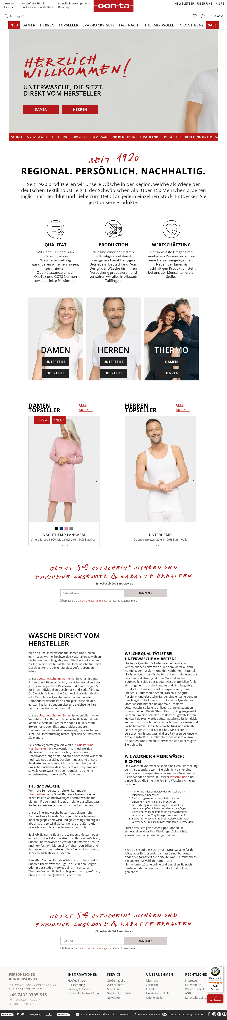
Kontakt (151, 989)
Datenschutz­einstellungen (201, 998)
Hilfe (219, 4)
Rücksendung (76, 985)
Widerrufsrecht (194, 989)
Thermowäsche (39, 794)
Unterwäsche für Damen (55, 679)
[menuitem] (23, 18)
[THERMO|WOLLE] (159, 25)
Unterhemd (160, 535)
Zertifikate (152, 985)
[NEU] (14, 25)
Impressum (192, 981)
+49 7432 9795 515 (28, 995)
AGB (188, 993)
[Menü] (221, 967)
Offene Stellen (155, 998)
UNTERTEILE (55, 361)
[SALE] (212, 25)
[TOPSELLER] (69, 25)
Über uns (205, 4)
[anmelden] (145, 593)
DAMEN (41, 109)
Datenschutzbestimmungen (93, 600)
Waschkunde (179, 777)
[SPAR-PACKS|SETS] (99, 25)
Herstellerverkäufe (158, 993)
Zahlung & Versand (79, 989)
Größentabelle (116, 981)
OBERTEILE (55, 373)
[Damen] (29, 25)
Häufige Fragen (77, 981)
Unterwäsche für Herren (55, 715)
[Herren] (47, 25)
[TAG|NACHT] (129, 25)
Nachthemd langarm (64, 535)
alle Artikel (86, 407)
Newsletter (184, 4)
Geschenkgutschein (119, 993)
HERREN (80, 109)
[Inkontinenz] (191, 25)
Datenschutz (193, 985)
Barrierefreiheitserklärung (83, 993)
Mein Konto (114, 989)
